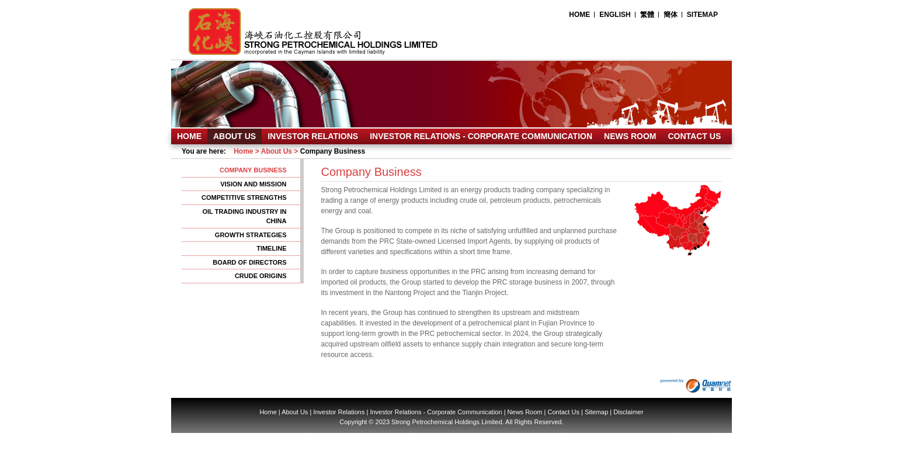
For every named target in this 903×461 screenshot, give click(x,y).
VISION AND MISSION (253, 184)
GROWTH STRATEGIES (251, 234)
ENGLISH (614, 15)
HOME (579, 15)
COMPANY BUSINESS (253, 170)
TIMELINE (271, 248)
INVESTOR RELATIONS (313, 136)
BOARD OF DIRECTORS (249, 262)
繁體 (647, 15)
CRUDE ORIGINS (261, 275)
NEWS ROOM (630, 136)
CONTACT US (694, 136)
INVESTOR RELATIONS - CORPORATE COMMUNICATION (481, 136)
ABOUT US (234, 136)
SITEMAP (702, 15)
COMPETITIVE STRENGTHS (244, 197)
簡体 (671, 15)
